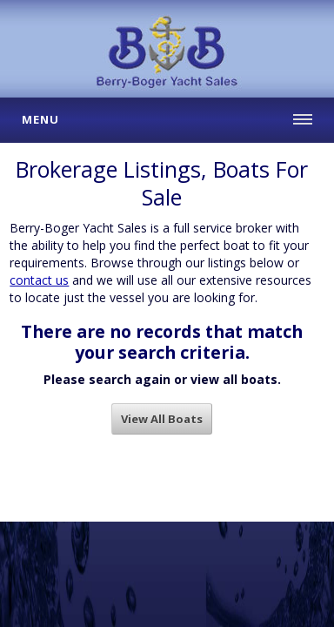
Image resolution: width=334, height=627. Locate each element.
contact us (39, 280)
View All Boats (162, 419)
